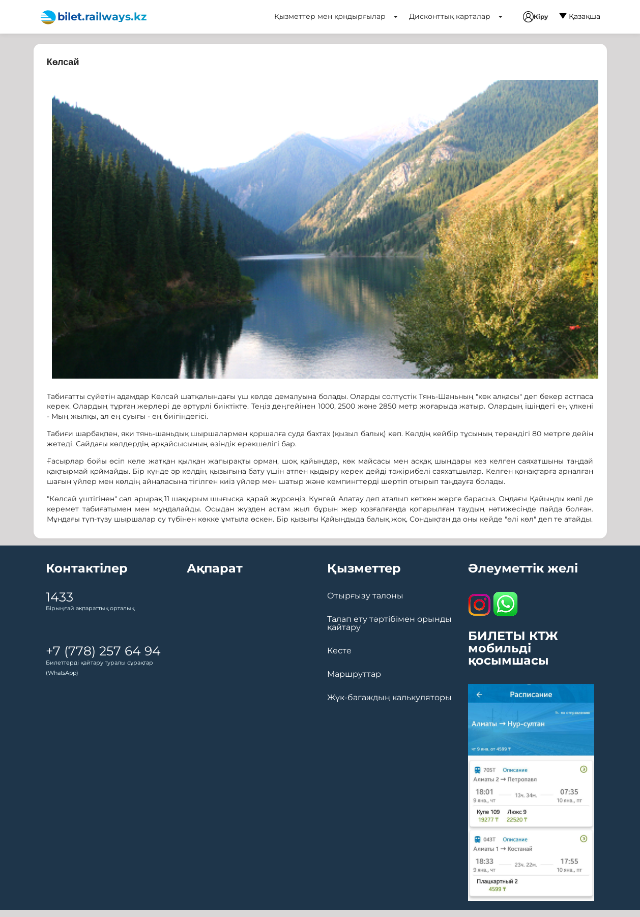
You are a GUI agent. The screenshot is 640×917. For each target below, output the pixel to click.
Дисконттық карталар (456, 16)
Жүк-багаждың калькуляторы (389, 698)
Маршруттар (354, 674)
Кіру (535, 16)
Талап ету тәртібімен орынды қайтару (389, 623)
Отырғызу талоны (365, 596)
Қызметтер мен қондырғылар (336, 16)
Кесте (339, 651)
